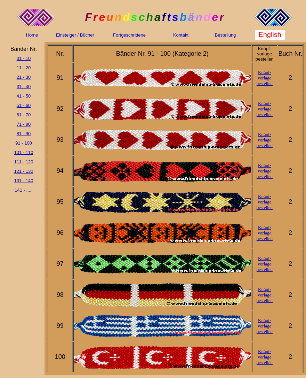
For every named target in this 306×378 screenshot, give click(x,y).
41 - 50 (24, 96)
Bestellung (225, 35)
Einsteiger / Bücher (75, 35)
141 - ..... (23, 190)
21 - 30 (24, 77)
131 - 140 (23, 180)
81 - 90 (24, 133)
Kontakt (180, 35)
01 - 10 (24, 58)
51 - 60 (24, 105)
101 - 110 (23, 152)
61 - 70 (24, 114)
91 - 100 (23, 143)
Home (32, 35)
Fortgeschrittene (129, 35)
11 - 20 (24, 67)
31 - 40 (24, 86)
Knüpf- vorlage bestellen (265, 78)
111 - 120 (23, 161)
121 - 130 (23, 171)
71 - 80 (24, 124)
